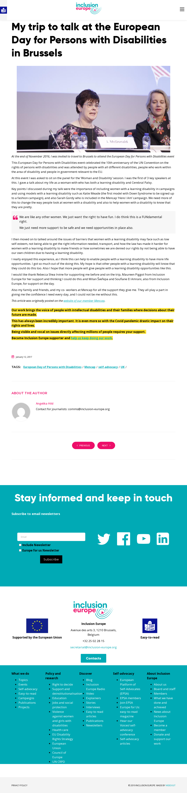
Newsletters (94, 725)
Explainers (93, 698)
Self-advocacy (28, 689)
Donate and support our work (162, 738)
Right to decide (62, 684)
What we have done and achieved (163, 702)
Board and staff (164, 689)
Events (22, 684)
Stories (91, 703)
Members (160, 693)
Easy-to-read (27, 693)
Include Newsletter (35, 545)
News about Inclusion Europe (162, 716)
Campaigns (26, 698)
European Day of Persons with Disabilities (52, 367)
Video (90, 693)
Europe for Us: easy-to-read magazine (130, 711)
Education (59, 698)
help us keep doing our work (91, 338)
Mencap (89, 367)
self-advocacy (108, 367)
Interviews (93, 707)
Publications (27, 703)
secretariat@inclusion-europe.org (93, 647)
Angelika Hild (44, 403)
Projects (23, 707)
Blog (89, 680)
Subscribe (51, 559)
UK (123, 367)
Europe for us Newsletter (39, 550)
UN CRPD (58, 762)
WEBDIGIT (170, 785)
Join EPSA (126, 703)
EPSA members (130, 698)
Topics (23, 680)
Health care (60, 730)
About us (160, 684)
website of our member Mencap (84, 301)
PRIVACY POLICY (19, 785)
